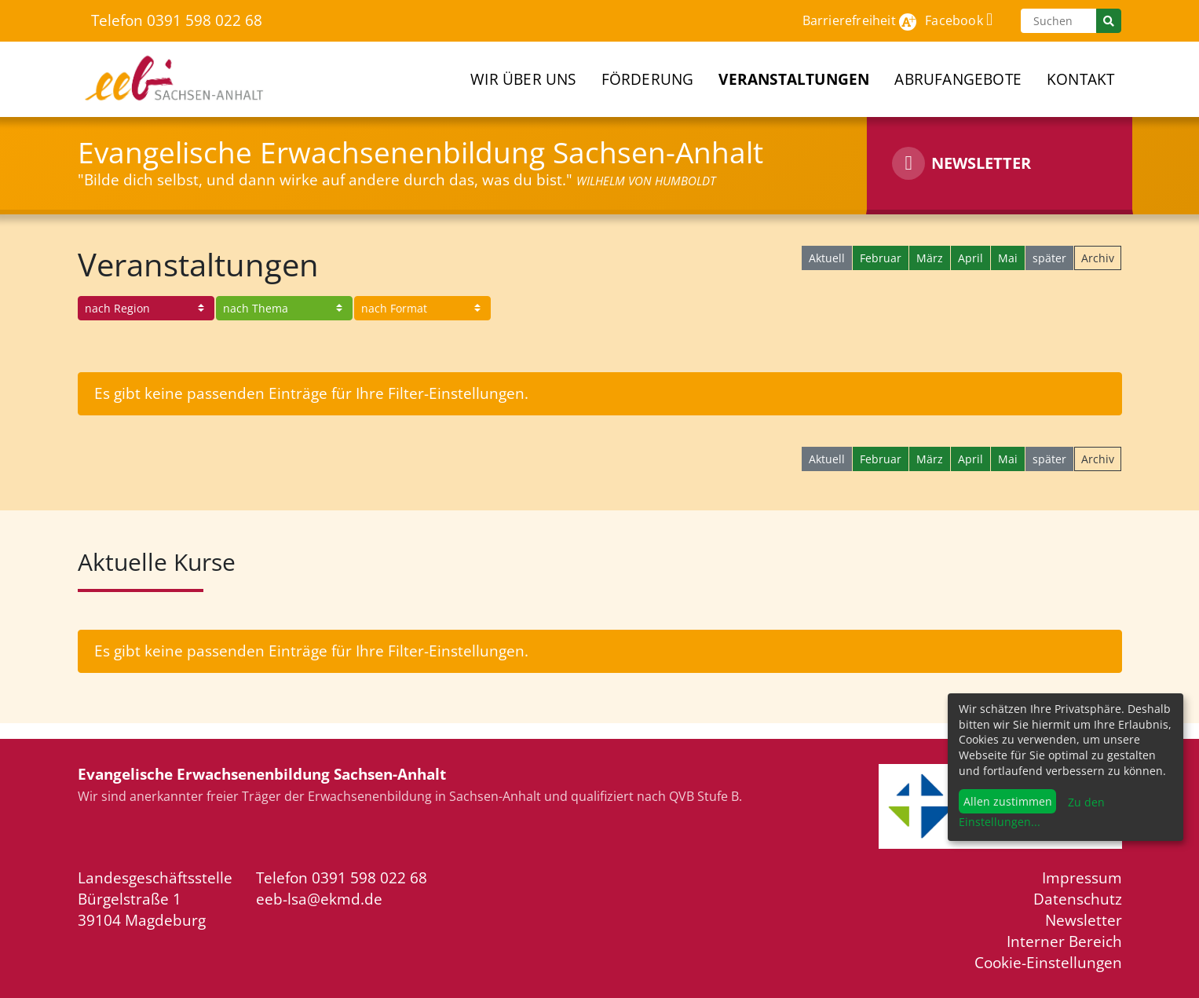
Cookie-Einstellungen (1048, 962)
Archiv (1097, 257)
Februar (880, 257)
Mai (1008, 257)
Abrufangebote (958, 79)
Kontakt (1080, 79)
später (1049, 257)
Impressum (1082, 877)
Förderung (647, 79)
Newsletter (1083, 919)
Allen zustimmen (1007, 801)
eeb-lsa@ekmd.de (319, 898)
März (929, 257)
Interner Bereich (1064, 941)
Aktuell (827, 257)
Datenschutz (1077, 898)
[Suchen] (1058, 21)
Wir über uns (523, 79)
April (970, 257)
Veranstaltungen (793, 79)
